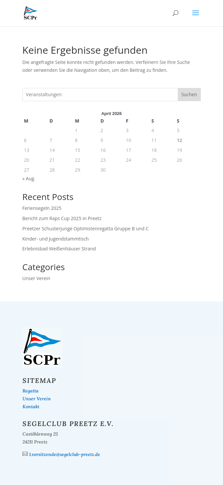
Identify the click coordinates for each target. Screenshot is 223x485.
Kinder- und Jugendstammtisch (55, 239)
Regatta (30, 391)
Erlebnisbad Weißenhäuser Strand (59, 248)
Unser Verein (36, 278)
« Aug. (28, 178)
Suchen (189, 94)
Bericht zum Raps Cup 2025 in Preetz (62, 218)
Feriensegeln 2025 (42, 208)
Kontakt (30, 407)
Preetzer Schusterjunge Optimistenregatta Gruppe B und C (85, 228)
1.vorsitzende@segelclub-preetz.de (64, 454)
